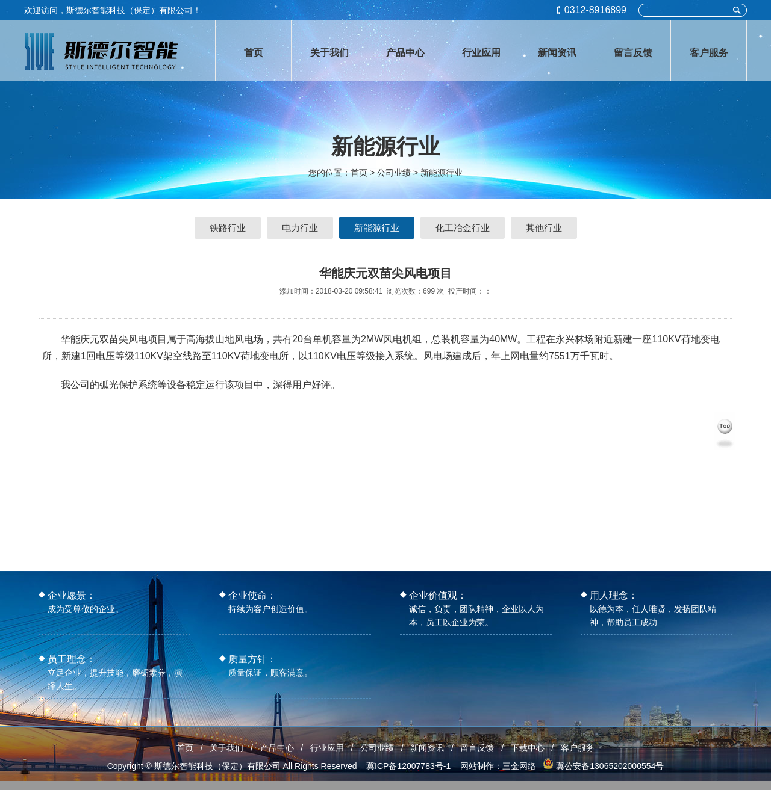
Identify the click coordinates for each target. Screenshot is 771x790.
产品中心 (277, 748)
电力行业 (300, 228)
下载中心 (528, 748)
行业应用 (327, 748)
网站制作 (477, 766)
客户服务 (578, 748)
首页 (359, 172)
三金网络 (519, 766)
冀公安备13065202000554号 (610, 766)
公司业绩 (377, 748)
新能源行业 (441, 172)
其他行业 (544, 228)
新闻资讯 (427, 748)
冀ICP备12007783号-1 (408, 766)
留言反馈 (477, 748)
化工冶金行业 (462, 228)
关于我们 (226, 748)
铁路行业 (228, 228)
